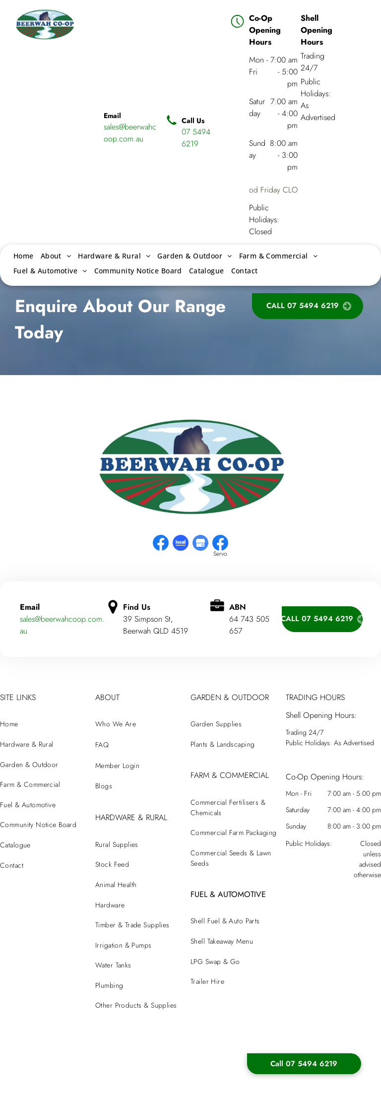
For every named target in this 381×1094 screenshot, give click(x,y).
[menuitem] (23, 255)
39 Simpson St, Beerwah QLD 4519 (155, 625)
